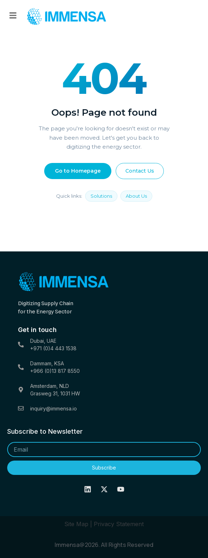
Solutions (101, 196)
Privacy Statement (119, 524)
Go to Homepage (78, 171)
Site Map (76, 524)
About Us (136, 196)
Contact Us (139, 171)
